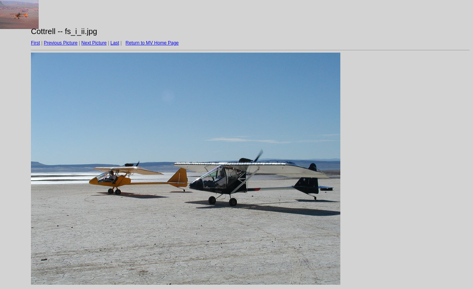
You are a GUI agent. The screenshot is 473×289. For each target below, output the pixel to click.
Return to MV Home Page (152, 43)
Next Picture (93, 43)
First (35, 43)
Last (114, 43)
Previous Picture (60, 43)
